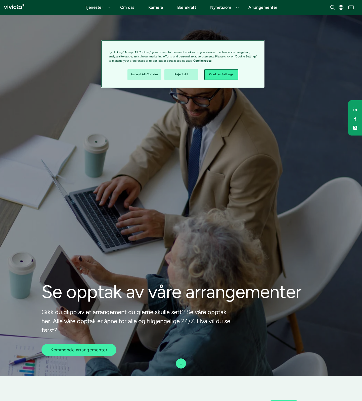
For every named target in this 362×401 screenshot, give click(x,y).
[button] (95, 8)
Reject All (181, 74)
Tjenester (94, 7)
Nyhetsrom (220, 7)
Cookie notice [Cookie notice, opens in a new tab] (202, 60)
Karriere (155, 7)
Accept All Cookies (144, 74)
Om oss (127, 7)
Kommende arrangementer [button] (79, 350)
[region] (182, 64)
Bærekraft (186, 7)
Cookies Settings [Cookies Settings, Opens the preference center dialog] (221, 74)
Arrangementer (262, 7)
